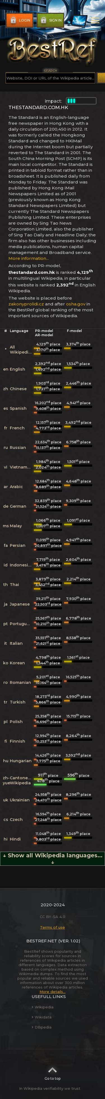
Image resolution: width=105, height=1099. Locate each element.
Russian (18, 447)
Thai (14, 584)
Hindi (15, 839)
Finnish (17, 741)
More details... (52, 991)
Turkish (17, 702)
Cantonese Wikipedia (21, 780)
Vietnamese (22, 467)
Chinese (18, 388)
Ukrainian (20, 800)
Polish (16, 721)
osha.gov (75, 304)
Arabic (16, 486)
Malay (16, 525)
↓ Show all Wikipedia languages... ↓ (52, 858)
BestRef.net (41, 940)
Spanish (18, 408)
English (17, 369)
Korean (17, 662)
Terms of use (52, 927)
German (18, 506)
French (17, 427)
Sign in (50, 20)
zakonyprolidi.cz (26, 304)
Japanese (20, 604)
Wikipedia (42, 1007)
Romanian (20, 682)
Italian (16, 643)
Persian (17, 545)
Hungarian (21, 760)
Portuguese (22, 623)
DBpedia (42, 1027)
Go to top (52, 1072)
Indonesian (21, 565)
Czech (16, 819)
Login (19, 20)
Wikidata (42, 1017)
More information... (28, 258)
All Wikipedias (21, 350)
